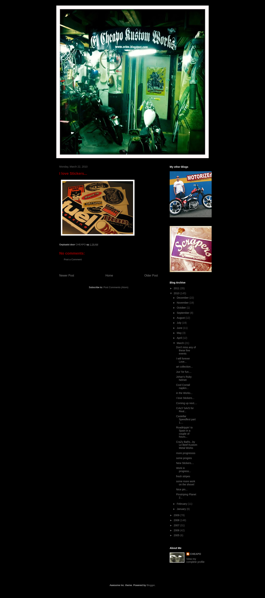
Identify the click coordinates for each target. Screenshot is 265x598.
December (183, 297)
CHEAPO (195, 553)
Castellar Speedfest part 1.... (186, 419)
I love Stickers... (185, 398)
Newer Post (66, 275)
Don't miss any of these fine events (186, 350)
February (182, 503)
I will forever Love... (183, 360)
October (182, 307)
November (183, 302)
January (182, 508)
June (180, 327)
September (183, 312)
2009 (177, 515)
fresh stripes (183, 476)
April (180, 337)
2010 (177, 293)
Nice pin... (182, 489)
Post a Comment (73, 259)
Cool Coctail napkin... (183, 386)
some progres (184, 458)
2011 (177, 288)
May (179, 332)
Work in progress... (183, 470)
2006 (177, 530)
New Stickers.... (185, 463)
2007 (177, 525)
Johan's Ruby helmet (184, 378)
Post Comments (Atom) (115, 287)
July (179, 322)
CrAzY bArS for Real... (185, 410)
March (181, 343)
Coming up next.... (186, 403)
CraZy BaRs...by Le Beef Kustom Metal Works (186, 445)
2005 (177, 535)
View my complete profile (195, 560)
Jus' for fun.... (184, 371)
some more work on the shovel (185, 483)
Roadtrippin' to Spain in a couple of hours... (184, 432)
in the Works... (184, 393)
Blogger (150, 585)
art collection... (184, 366)
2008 (177, 520)
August (181, 317)
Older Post (151, 275)
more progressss (185, 453)
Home (109, 275)
